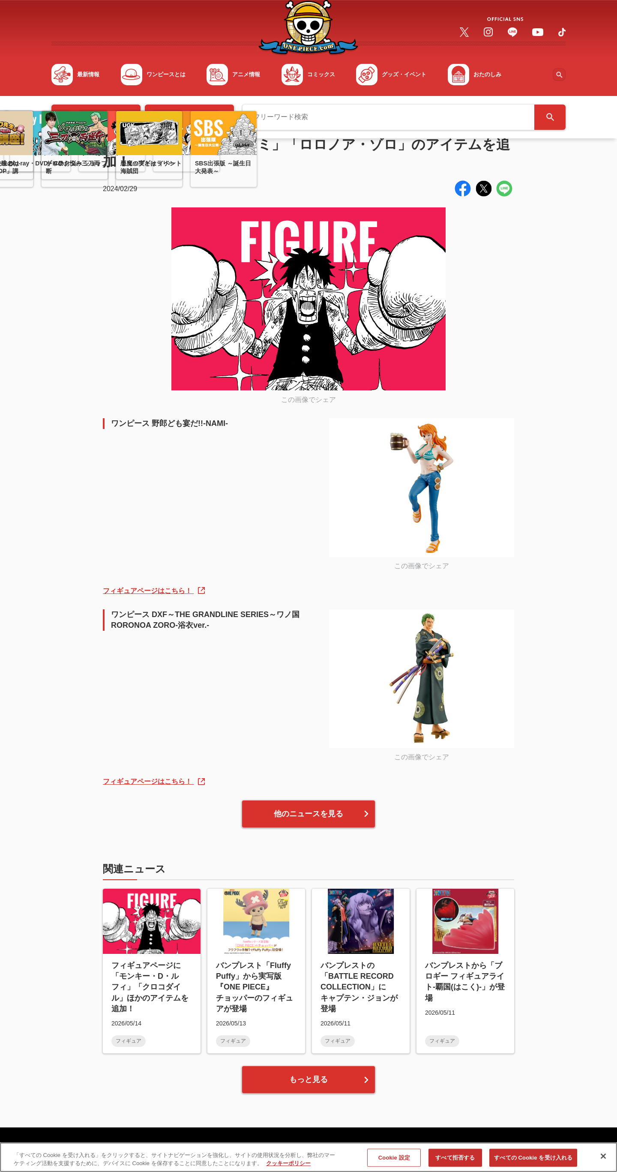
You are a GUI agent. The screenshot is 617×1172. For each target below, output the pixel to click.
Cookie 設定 (394, 1158)
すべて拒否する (455, 1158)
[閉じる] (603, 1157)
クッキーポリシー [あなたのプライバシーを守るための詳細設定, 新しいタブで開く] (288, 1164)
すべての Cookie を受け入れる (533, 1158)
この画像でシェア (308, 399)
